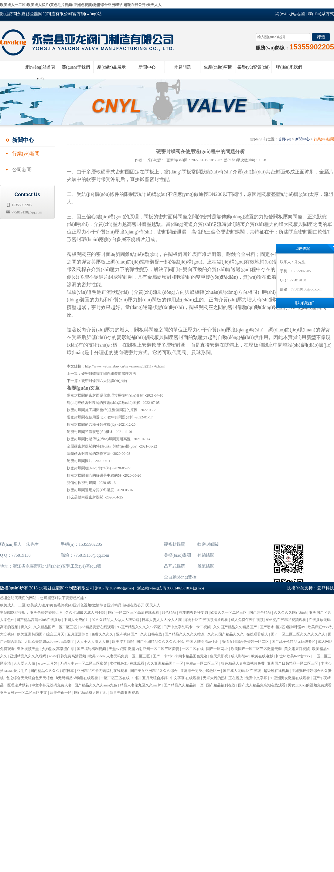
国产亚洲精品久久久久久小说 (160, 641)
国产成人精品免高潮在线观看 (262, 685)
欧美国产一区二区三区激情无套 (257, 649)
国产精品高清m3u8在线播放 (39, 620)
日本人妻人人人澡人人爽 (162, 620)
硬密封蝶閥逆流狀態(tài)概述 (90, 432)
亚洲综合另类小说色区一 (200, 671)
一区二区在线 (193, 649)
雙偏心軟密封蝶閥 (81, 483)
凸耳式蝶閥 (174, 566)
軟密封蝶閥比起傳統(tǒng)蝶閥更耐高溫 (99, 439)
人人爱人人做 (24, 663)
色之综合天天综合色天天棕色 (30, 678)
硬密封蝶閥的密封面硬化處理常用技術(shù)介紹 (105, 395)
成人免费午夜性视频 (247, 620)
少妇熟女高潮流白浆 (58, 649)
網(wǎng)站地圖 (290, 14)
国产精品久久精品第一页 (184, 685)
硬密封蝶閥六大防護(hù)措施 (104, 381)
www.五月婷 (48, 663)
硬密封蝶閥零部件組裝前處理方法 (108, 373)
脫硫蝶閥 (205, 566)
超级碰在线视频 (277, 671)
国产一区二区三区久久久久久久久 (298, 634)
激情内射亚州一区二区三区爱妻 (154, 649)
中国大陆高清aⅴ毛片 (203, 641)
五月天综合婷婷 (155, 678)
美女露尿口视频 (297, 649)
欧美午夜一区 (61, 692)
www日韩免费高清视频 (68, 656)
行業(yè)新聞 (25, 153)
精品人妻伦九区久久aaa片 (141, 685)
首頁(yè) (284, 139)
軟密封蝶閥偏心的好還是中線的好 (94, 475)
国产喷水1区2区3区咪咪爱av (283, 627)
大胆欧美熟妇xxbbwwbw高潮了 (49, 641)
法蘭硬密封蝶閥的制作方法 (89, 453)
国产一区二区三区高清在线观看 (134, 612)
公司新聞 (22, 169)
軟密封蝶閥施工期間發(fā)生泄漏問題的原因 (102, 410)
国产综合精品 (260, 612)
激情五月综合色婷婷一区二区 (246, 641)
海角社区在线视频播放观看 (206, 620)
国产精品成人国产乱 (91, 692)
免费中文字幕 (256, 678)
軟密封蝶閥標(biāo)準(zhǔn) (89, 468)
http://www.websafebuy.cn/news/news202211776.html (125, 366)
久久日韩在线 (151, 634)
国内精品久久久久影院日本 (52, 671)
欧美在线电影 (262, 656)
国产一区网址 (217, 649)
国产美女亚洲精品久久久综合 (154, 671)
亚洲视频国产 (127, 634)
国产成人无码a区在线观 (242, 671)
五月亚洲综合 (78, 634)
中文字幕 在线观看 (185, 678)
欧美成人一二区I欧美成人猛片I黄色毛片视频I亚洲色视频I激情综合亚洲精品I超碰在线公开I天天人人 (81, 5)
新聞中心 (302, 139)
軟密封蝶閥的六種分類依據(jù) (91, 424)
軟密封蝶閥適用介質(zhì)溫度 (90, 490)
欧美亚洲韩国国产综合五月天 (41, 634)
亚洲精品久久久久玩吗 (28, 656)
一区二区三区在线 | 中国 (120, 678)
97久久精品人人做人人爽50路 (116, 620)
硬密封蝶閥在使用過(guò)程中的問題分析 (100, 417)
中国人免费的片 (77, 620)
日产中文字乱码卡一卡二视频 (187, 627)
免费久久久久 (102, 634)
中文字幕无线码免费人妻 (52, 685)
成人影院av (240, 656)
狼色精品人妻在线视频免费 (243, 663)
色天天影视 (219, 656)
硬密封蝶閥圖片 (79, 461)
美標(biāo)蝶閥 (177, 555)
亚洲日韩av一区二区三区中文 (24, 692)
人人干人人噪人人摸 (93, 641)
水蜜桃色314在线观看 (127, 663)
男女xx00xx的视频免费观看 (310, 685)
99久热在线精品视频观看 (286, 620)
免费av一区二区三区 (202, 663)
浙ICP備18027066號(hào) (114, 588)
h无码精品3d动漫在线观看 (77, 678)
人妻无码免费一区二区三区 (128, 656)
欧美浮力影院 (123, 641)
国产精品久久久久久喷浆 (185, 634)
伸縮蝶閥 (205, 555)
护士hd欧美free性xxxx (294, 656)
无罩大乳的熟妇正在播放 (223, 678)
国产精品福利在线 (221, 685)
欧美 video (96, 656)
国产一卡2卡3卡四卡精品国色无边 (180, 656)
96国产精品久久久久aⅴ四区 (139, 627)
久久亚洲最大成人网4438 (85, 612)
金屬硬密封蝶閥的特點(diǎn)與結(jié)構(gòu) (102, 446)
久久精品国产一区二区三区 (55, 627)
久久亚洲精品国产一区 (165, 663)
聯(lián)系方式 (321, 14)
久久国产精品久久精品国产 (235, 627)
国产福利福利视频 (92, 649)
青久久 (26, 627)
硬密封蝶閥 (174, 544)
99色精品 (169, 612)
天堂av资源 (118, 649)
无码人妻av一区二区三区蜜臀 (84, 663)
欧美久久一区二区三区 (229, 612)
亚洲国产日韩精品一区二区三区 (293, 663)
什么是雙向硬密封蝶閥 (85, 497)
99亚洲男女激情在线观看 (290, 678)
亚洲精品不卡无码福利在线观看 (103, 671)
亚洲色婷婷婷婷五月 (47, 612)
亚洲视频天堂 (28, 649)
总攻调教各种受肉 (194, 612)
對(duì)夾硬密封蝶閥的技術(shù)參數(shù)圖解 (103, 403)
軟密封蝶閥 (208, 544)
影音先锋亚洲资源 (125, 692)
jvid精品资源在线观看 (97, 627)
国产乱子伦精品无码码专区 (294, 641)
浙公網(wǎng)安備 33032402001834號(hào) (170, 588)
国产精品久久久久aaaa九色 (96, 685)
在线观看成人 (257, 634)
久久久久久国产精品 (291, 612)
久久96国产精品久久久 (226, 634)
